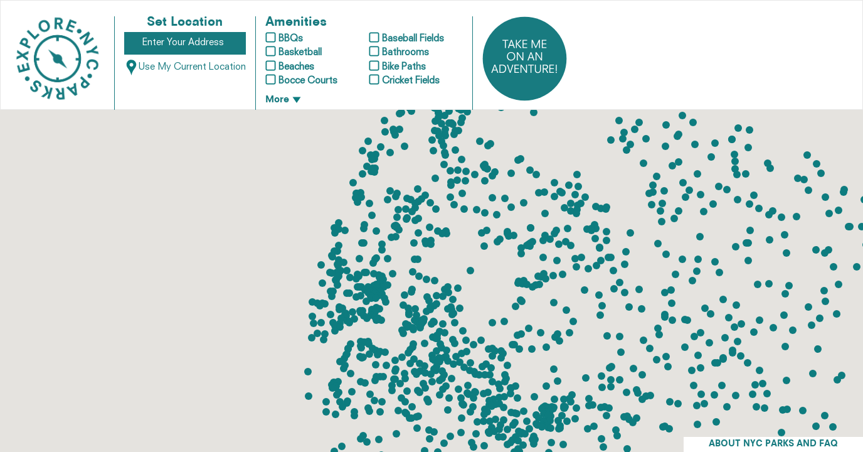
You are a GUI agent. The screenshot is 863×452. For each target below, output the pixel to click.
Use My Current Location (185, 67)
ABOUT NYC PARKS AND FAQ (773, 444)
